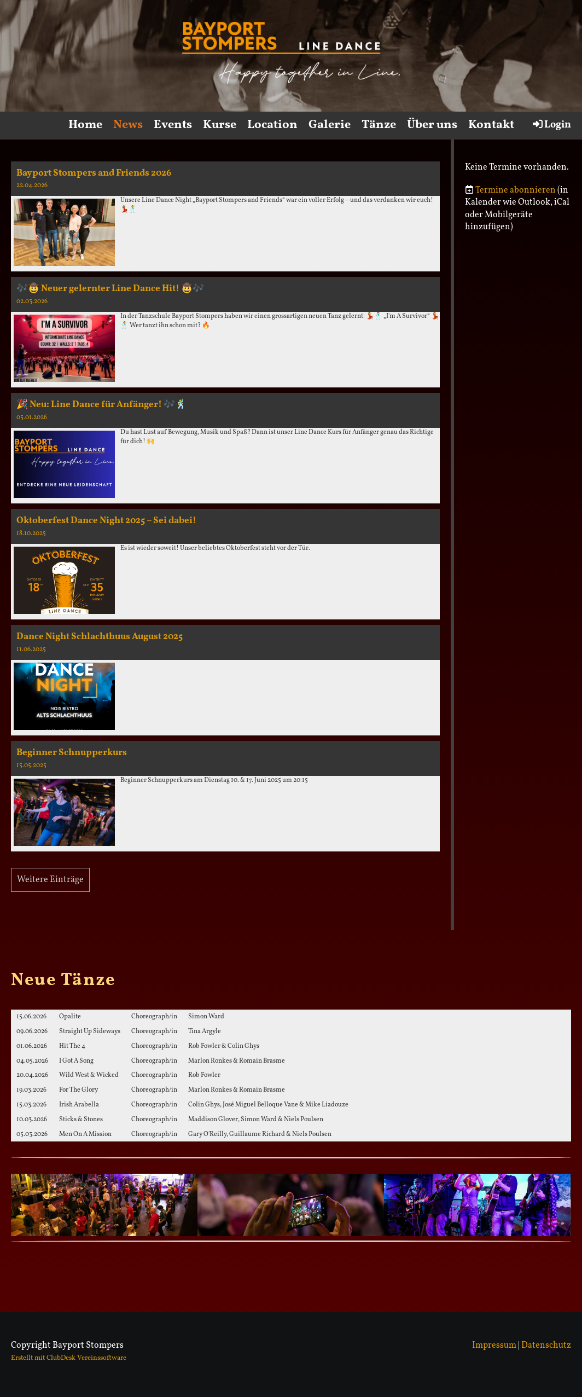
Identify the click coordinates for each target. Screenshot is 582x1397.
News (128, 125)
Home (85, 125)
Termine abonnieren (515, 190)
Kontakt (491, 125)
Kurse (219, 125)
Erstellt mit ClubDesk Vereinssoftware (68, 1358)
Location (272, 125)
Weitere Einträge (50, 880)
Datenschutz (546, 1346)
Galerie (330, 125)
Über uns (432, 125)
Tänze (379, 125)
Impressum (494, 1346)
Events (173, 125)
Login (551, 124)
